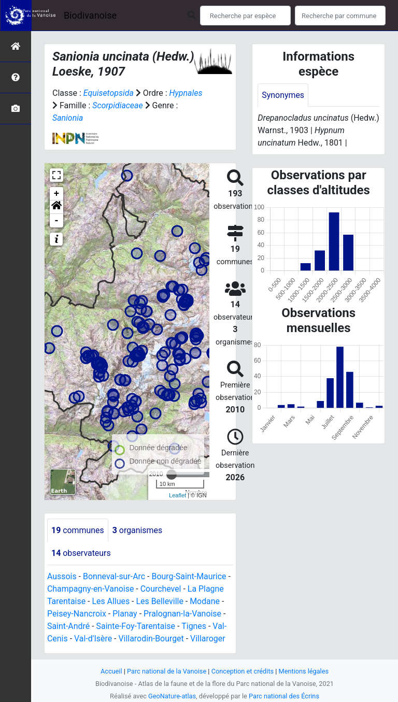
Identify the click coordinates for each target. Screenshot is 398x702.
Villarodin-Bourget (151, 639)
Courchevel (161, 589)
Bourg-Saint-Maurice (190, 577)
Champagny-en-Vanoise (90, 589)
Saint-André (68, 627)
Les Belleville (160, 602)
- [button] (57, 220)
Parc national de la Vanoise (166, 671)
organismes (137, 530)
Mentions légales (304, 671)
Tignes (194, 627)
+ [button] (57, 194)
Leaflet (177, 495)
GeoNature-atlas (172, 696)
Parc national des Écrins (284, 696)
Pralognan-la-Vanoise (183, 614)
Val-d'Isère (93, 639)
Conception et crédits (242, 671)
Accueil (111, 671)
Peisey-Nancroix (77, 614)
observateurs (81, 553)
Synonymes (283, 95)
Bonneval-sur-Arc (114, 577)
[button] (56, 207)
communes (77, 530)
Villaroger (208, 639)
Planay (125, 614)
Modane (206, 602)
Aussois (62, 577)
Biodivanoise (90, 15)
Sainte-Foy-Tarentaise (136, 627)
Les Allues (111, 602)
